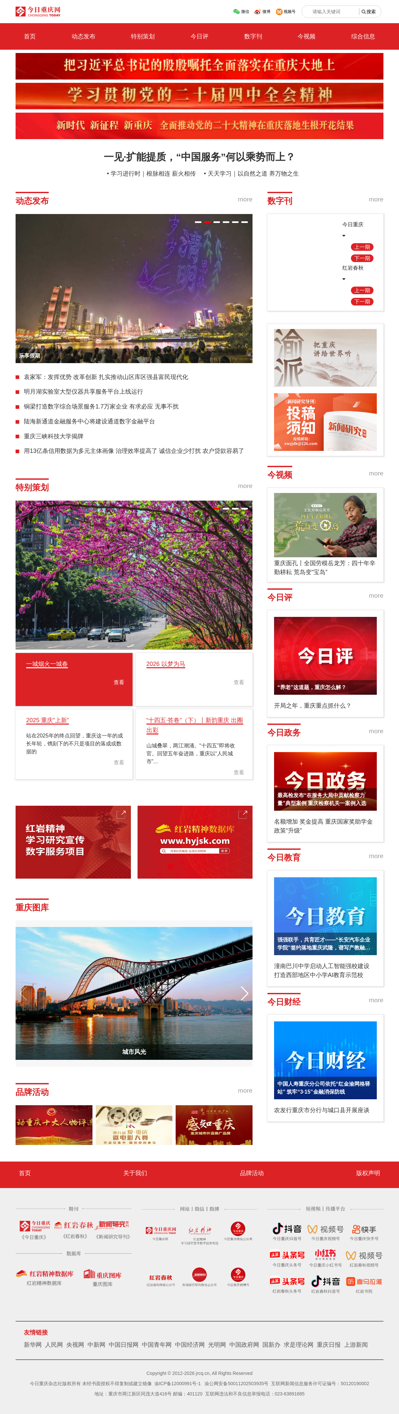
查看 (119, 682)
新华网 (33, 1344)
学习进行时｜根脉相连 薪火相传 (153, 173)
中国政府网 (244, 1344)
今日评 (199, 36)
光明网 (217, 1344)
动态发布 (83, 36)
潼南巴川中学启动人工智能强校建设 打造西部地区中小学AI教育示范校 (322, 970)
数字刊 (253, 36)
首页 (30, 36)
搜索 (371, 11)
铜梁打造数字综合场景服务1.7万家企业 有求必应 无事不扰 (101, 406)
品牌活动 (252, 1173)
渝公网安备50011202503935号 (236, 1383)
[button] (198, 222)
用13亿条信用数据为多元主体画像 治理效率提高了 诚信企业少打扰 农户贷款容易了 (134, 451)
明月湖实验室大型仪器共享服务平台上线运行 (83, 391)
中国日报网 (124, 1344)
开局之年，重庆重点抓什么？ (313, 705)
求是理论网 (299, 1344)
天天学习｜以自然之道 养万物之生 (253, 173)
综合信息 (363, 36)
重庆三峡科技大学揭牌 (54, 436)
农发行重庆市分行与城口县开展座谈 (322, 1110)
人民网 (54, 1344)
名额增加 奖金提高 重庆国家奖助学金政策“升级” (323, 826)
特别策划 (143, 36)
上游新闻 (356, 1344)
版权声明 (368, 1173)
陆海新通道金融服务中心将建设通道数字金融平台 (89, 421)
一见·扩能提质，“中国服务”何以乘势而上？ (199, 156)
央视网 (75, 1344)
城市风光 (134, 1052)
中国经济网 (190, 1344)
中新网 (96, 1344)
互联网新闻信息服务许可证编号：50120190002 (320, 1383)
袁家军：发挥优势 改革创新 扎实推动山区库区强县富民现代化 (106, 377)
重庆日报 (329, 1344)
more (245, 199)
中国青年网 (157, 1344)
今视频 (306, 36)
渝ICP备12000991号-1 (177, 1383)
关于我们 (135, 1173)
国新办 (271, 1344)
